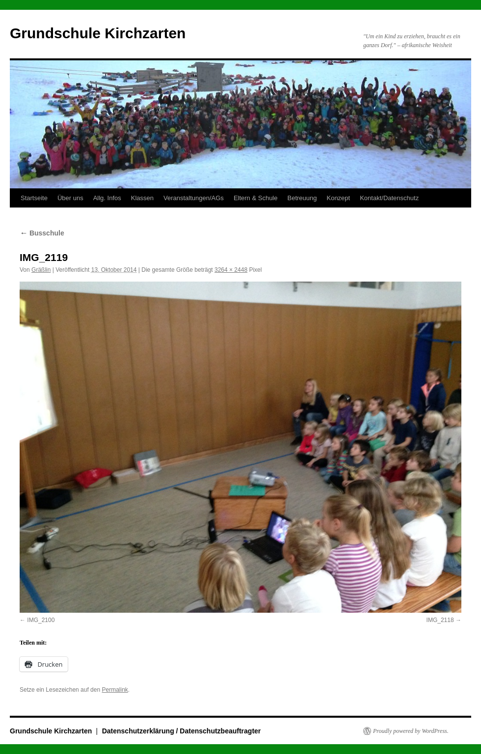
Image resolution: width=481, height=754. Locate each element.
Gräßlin (41, 269)
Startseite (34, 198)
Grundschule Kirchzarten (98, 33)
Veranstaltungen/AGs (193, 198)
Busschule (42, 233)
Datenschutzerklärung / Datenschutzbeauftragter (181, 731)
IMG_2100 (40, 620)
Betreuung (302, 198)
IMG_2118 (440, 620)
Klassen (142, 198)
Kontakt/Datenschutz (389, 198)
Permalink (115, 689)
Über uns (70, 198)
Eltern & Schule (256, 198)
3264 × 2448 (230, 269)
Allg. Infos (107, 198)
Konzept (338, 198)
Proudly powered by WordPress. (411, 731)
